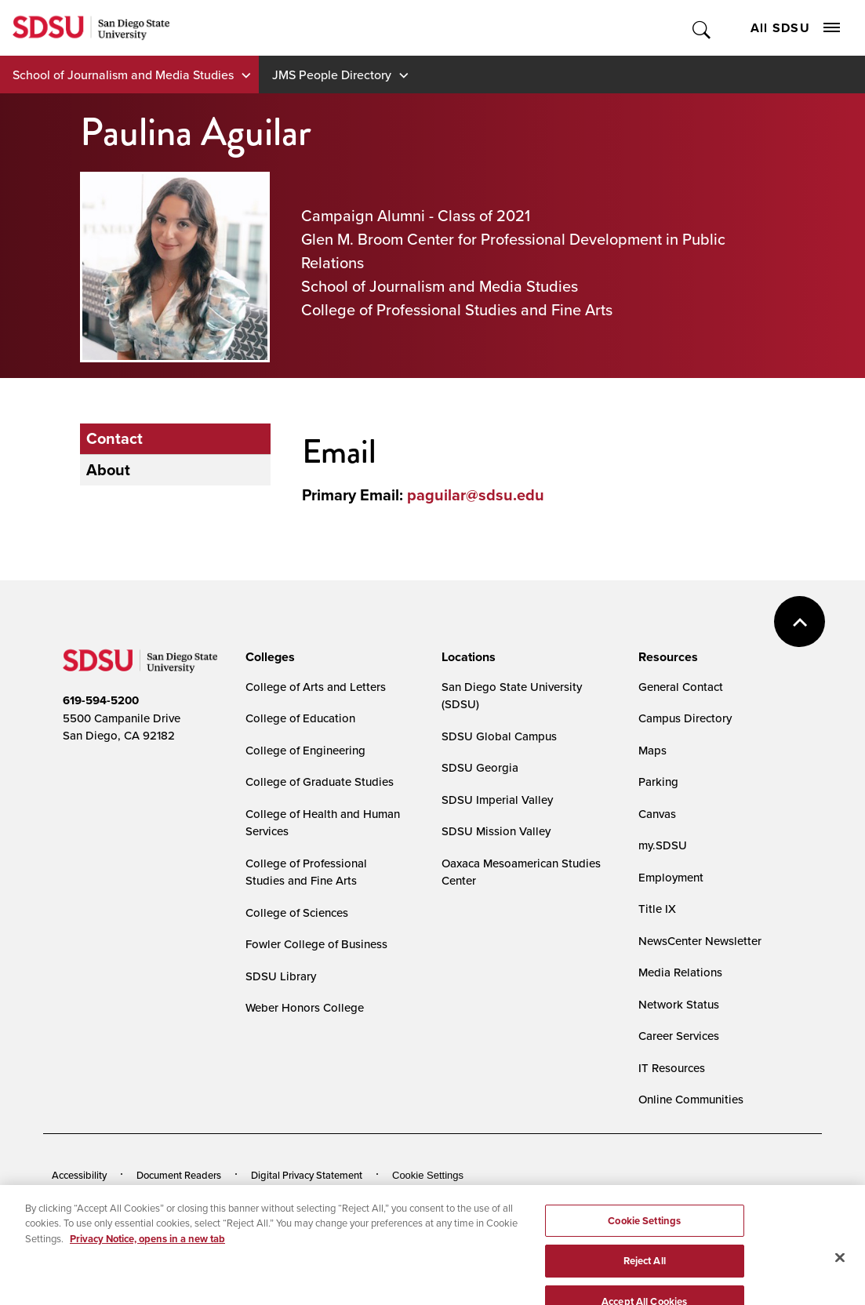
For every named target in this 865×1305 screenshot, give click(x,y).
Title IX (657, 908)
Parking (658, 781)
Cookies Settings (430, 1175)
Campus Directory (685, 718)
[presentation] (268, 657)
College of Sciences (296, 912)
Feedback (636, 1199)
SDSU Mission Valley (496, 831)
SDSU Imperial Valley (497, 799)
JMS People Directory (331, 74)
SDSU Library (280, 976)
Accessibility (79, 1175)
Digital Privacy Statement (306, 1175)
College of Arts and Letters (315, 686)
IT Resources (671, 1068)
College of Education (300, 718)
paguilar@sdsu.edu (475, 495)
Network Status (678, 1004)
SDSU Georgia (480, 767)
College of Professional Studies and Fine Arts (306, 872)
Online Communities (690, 1099)
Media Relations (680, 972)
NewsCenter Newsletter (699, 940)
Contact (114, 438)
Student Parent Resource (375, 1199)
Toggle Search (702, 28)
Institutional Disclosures (238, 1199)
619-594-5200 (101, 700)
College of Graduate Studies (319, 781)
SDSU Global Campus (499, 736)
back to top (799, 621)
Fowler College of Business (316, 944)
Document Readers (178, 1175)
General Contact (680, 686)
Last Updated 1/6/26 (369, 1241)
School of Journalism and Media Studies (123, 74)
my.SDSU (662, 845)
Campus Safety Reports (104, 1199)
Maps (652, 750)
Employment (670, 877)
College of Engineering (305, 750)
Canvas (657, 813)
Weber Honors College (304, 1007)
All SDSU (795, 28)
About (108, 470)
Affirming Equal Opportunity (522, 1199)
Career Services (678, 1035)
